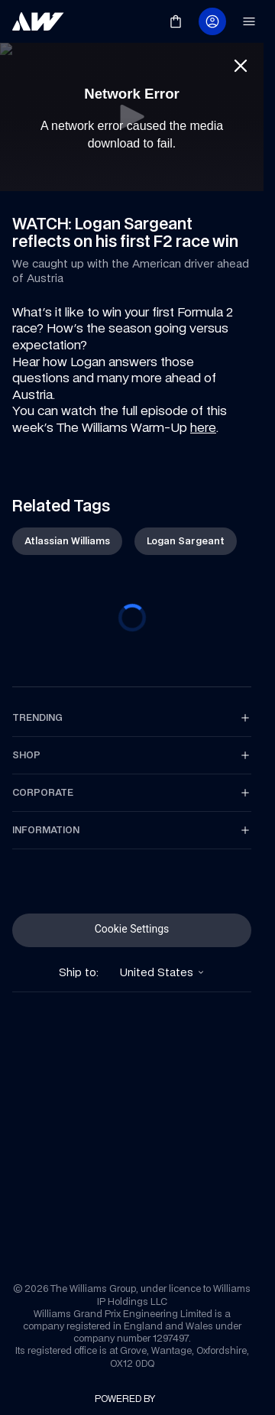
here (203, 427)
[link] (38, 21)
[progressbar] (132, 617)
